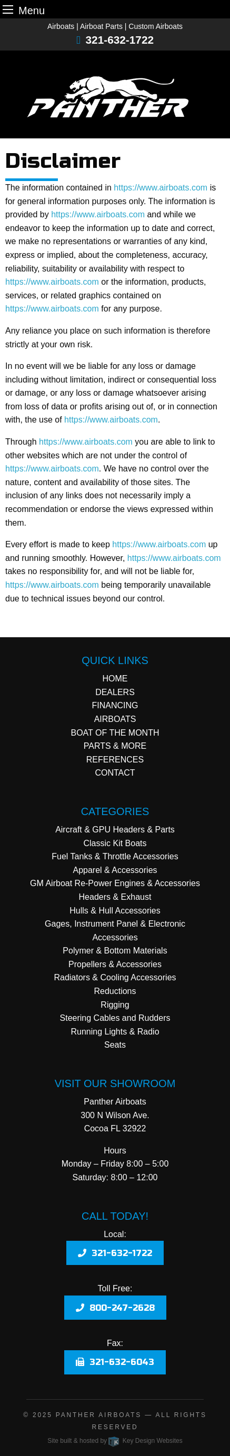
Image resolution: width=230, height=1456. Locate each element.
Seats (115, 1044)
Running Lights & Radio (115, 1031)
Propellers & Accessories (115, 964)
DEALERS (115, 692)
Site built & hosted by (114, 1440)
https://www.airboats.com (160, 187)
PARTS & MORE (115, 745)
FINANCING (115, 705)
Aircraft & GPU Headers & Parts (115, 829)
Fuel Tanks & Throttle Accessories (115, 856)
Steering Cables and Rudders (115, 1017)
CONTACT (115, 772)
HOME (115, 678)
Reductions (115, 991)
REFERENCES (115, 759)
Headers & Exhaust (115, 896)
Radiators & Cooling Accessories (115, 977)
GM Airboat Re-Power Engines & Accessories (115, 883)
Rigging (115, 1004)
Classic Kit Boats (114, 843)
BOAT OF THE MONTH (115, 732)
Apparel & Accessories (115, 870)
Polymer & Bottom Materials (115, 950)
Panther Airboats (99, 1415)
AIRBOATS (115, 719)
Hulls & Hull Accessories (115, 910)
